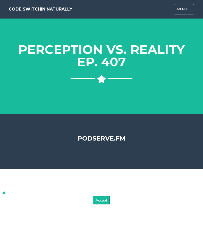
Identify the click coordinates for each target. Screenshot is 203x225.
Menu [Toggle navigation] (184, 9)
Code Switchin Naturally (40, 9)
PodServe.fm (101, 138)
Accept (101, 200)
